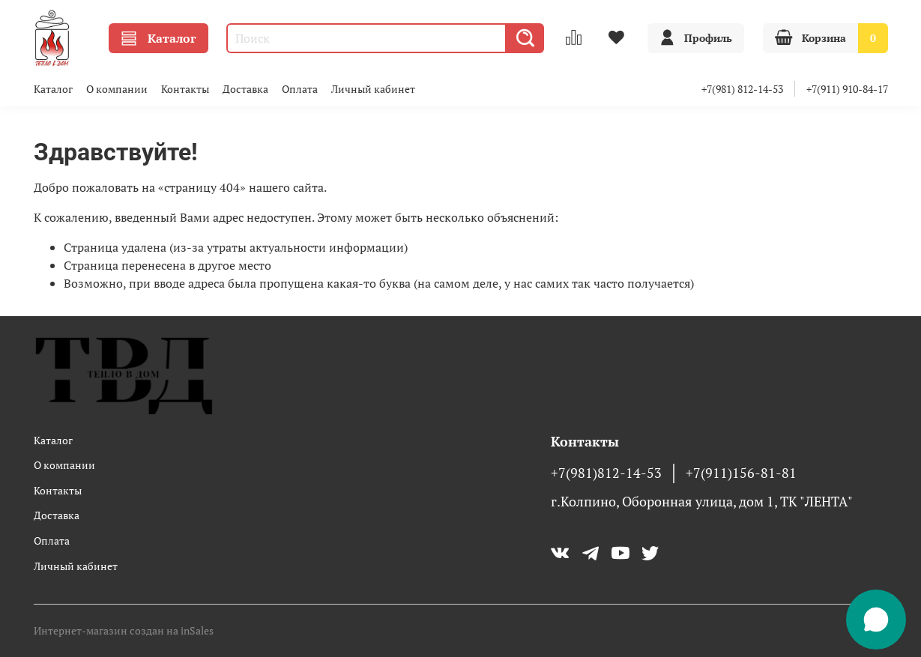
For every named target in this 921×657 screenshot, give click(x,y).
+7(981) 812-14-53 (742, 89)
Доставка (245, 89)
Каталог (158, 38)
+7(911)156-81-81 (741, 473)
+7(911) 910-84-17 (847, 89)
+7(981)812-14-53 (606, 473)
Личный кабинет (373, 89)
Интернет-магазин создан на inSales (124, 630)
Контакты (185, 89)
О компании (117, 89)
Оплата (300, 89)
